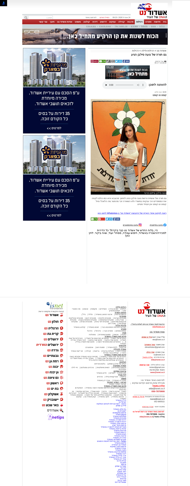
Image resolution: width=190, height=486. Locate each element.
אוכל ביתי (120, 320)
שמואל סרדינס (120, 482)
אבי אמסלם (121, 473)
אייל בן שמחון (121, 406)
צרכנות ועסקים (120, 371)
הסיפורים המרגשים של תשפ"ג (97, 338)
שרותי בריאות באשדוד (117, 429)
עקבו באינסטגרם (132, 224)
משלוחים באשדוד (119, 416)
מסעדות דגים (91, 318)
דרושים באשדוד (120, 432)
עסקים (112, 21)
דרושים (103, 21)
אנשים (153, 26)
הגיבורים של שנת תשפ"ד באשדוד (113, 356)
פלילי (90, 314)
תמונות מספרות (104, 335)
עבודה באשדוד (120, 448)
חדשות (157, 21)
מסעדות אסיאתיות (107, 320)
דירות (94, 21)
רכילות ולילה (147, 50)
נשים (124, 391)
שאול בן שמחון (120, 466)
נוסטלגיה (92, 335)
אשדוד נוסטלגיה (119, 366)
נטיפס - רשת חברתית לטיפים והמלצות (111, 404)
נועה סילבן (158, 92)
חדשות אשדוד (120, 312)
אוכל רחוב (112, 323)
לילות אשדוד (112, 347)
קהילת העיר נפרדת (111, 353)
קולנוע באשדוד (79, 327)
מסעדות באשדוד (119, 418)
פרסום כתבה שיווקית (118, 447)
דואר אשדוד (121, 471)
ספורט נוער (108, 331)
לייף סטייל (122, 375)
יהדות (105, 391)
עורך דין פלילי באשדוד (117, 457)
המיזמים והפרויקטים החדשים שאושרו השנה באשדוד (105, 388)
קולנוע (86, 21)
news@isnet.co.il (157, 372)
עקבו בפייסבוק (158, 224)
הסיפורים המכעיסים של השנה (109, 342)
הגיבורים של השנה (119, 338)
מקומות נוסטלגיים (119, 367)
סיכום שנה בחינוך (111, 340)
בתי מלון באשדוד (119, 409)
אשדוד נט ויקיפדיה (118, 445)
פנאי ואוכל (96, 391)
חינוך (52, 21)
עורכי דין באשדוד (103, 380)
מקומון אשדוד (121, 414)
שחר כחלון (122, 470)
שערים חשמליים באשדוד (116, 439)
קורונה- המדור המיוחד (117, 384)
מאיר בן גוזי (122, 480)
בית (164, 21)
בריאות (96, 351)
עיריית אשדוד (121, 475)
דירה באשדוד (121, 454)
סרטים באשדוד (118, 397)
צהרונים (123, 479)
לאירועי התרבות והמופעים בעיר (114, 327)
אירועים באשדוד (120, 430)
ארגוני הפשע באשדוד (104, 314)
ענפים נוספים (121, 331)
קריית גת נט (121, 461)
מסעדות (122, 316)
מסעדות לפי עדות (102, 322)
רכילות (139, 21)
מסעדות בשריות (120, 318)
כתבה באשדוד (120, 450)
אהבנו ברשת (114, 391)
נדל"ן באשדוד (121, 400)
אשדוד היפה (121, 351)
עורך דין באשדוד (120, 459)
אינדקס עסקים (83, 391)
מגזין (124, 333)
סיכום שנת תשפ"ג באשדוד (115, 336)
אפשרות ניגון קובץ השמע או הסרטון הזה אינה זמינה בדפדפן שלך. (124, 85)
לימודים (112, 373)
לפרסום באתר (90, 17)
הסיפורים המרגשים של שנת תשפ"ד (110, 358)
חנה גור (123, 468)
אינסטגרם (89, 347)
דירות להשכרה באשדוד (117, 422)
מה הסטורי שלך (120, 26)
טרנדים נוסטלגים (87, 367)
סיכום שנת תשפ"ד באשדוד (115, 355)
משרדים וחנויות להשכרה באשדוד (113, 427)
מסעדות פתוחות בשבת (88, 320)
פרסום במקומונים (119, 413)
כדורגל (89, 331)
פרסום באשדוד (120, 443)
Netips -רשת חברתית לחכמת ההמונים (111, 441)
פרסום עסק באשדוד (118, 423)
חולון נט (123, 463)
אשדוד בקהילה (120, 349)
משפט (78, 21)
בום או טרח (91, 26)
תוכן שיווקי (122, 373)
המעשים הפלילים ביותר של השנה (99, 395)
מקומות (144, 26)
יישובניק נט (121, 411)
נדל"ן (84, 314)
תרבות (130, 21)
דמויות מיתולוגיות (103, 367)
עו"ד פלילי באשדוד (118, 455)
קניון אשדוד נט (90, 397)
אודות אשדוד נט (64, 21)
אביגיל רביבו (121, 477)
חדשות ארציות (120, 314)
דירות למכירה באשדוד (117, 420)
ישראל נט (122, 402)
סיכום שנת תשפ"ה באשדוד (115, 386)
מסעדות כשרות (86, 322)
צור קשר (43, 21)
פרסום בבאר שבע (119, 425)
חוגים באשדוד (93, 327)
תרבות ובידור (120, 325)
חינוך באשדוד (104, 397)
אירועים (123, 347)
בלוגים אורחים (99, 364)
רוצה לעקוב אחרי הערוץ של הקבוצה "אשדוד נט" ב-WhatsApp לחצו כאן (132, 213)
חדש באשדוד (101, 373)
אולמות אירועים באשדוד (117, 452)
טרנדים (100, 377)
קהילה (121, 21)
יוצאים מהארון (105, 26)
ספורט (148, 21)
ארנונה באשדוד (120, 436)
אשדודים (134, 26)
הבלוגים (122, 362)
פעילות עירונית (108, 351)
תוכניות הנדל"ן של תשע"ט (89, 393)
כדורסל (98, 331)
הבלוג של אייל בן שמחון (117, 364)
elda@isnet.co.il (158, 360)
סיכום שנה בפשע (95, 340)
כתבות (123, 335)
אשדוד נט (161, 50)
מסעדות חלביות (105, 318)
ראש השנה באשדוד (109, 393)
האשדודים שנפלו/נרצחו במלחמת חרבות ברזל (106, 360)
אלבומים (122, 345)
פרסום (123, 464)
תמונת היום (100, 347)
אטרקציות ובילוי (112, 377)
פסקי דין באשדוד (119, 380)
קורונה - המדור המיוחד (116, 382)
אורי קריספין (144, 365)
